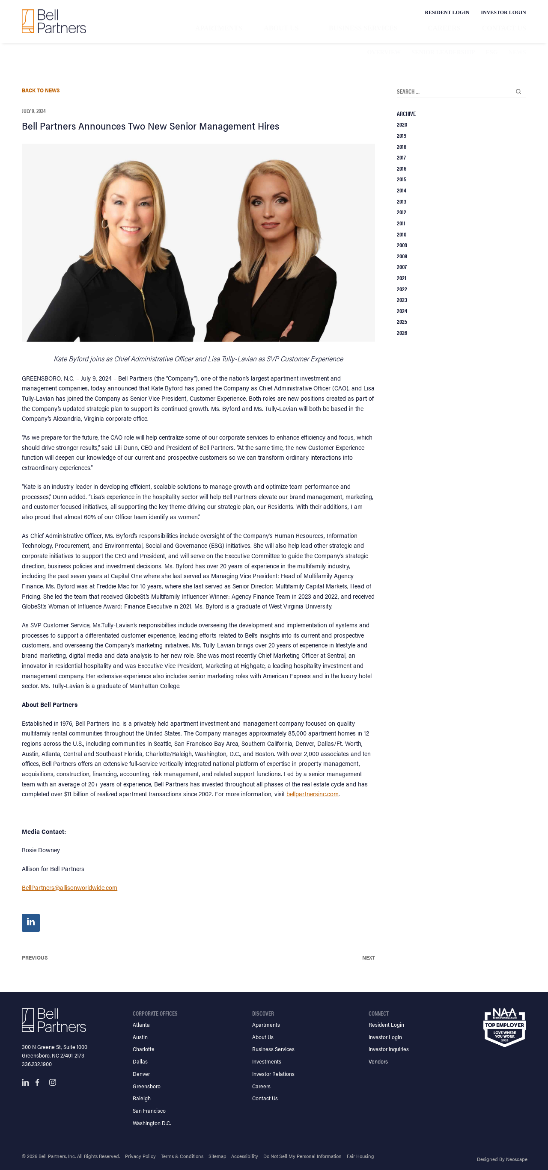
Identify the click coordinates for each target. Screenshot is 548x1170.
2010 (401, 234)
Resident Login (447, 12)
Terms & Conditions (182, 1156)
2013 (401, 201)
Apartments (218, 28)
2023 (402, 299)
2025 (402, 321)
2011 (401, 223)
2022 (402, 288)
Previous (35, 957)
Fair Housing (360, 1156)
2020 (402, 124)
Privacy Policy (140, 1156)
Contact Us (504, 28)
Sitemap (217, 1156)
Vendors (378, 1061)
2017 (401, 157)
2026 (402, 332)
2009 (402, 244)
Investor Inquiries (389, 1049)
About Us (281, 28)
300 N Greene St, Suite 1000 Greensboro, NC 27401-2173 (54, 1051)
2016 (401, 168)
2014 (401, 190)
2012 (401, 211)
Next (368, 957)
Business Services (363, 28)
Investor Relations (273, 1074)
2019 (401, 135)
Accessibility (244, 1156)
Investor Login (503, 12)
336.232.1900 (37, 1064)
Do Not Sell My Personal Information (302, 1156)
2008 (402, 255)
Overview (384, 52)
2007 (402, 266)
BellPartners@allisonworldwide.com (69, 887)
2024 (402, 310)
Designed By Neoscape (502, 1159)
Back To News (41, 90)
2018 (401, 146)
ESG (492, 52)
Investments (266, 1061)
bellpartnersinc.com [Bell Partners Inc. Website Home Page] (312, 793)
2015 (401, 178)
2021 (401, 277)
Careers (444, 28)
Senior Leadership (443, 52)
